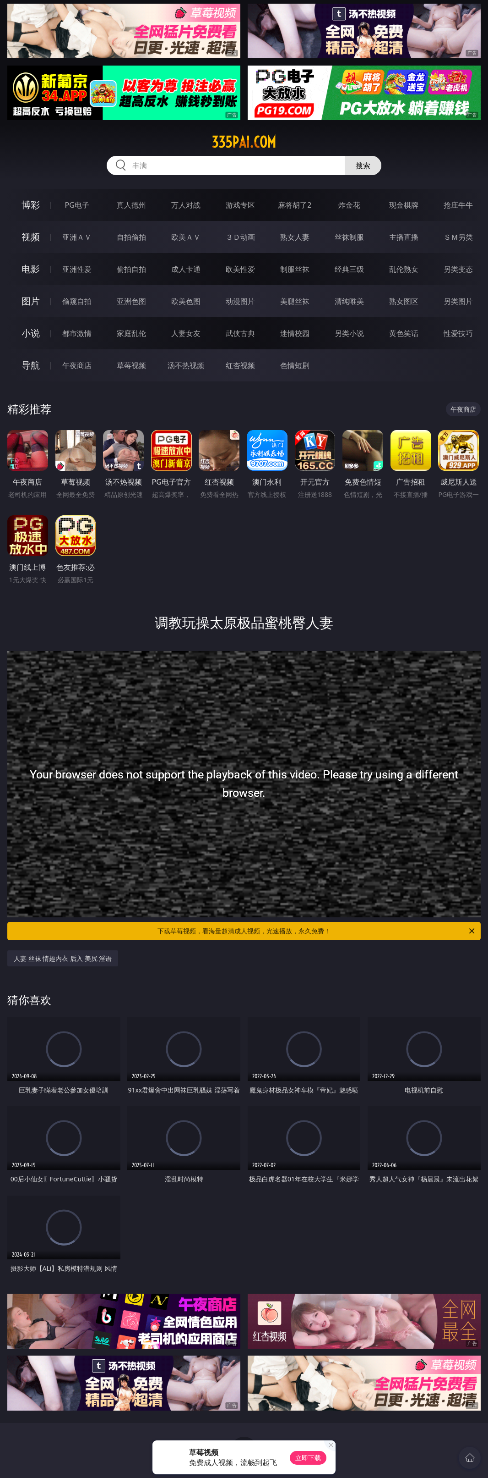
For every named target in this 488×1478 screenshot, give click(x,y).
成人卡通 (186, 269)
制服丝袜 (294, 269)
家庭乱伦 (131, 333)
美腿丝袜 (294, 301)
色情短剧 (294, 365)
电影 (31, 269)
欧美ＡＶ (186, 237)
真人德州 (131, 205)
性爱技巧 (458, 333)
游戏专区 (240, 205)
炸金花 (349, 205)
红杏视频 (240, 365)
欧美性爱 (240, 269)
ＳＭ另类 (458, 237)
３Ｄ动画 (240, 237)
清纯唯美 (349, 301)
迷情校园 (294, 333)
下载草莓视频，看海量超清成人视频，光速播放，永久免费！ (316, 931)
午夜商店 (77, 365)
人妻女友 (186, 333)
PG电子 (77, 205)
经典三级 (349, 269)
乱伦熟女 (403, 269)
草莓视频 (131, 365)
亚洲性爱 (77, 269)
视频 (31, 237)
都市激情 (77, 333)
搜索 (363, 165)
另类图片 (458, 301)
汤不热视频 (186, 365)
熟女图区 (403, 301)
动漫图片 (240, 301)
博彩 (31, 205)
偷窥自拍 (77, 301)
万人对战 (186, 205)
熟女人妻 (294, 237)
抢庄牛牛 (458, 205)
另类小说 (349, 333)
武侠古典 (240, 333)
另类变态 (458, 269)
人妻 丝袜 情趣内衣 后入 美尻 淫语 (63, 958)
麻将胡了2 (294, 205)
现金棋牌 (403, 205)
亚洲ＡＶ (77, 237)
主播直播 (403, 237)
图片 (31, 301)
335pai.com (243, 142)
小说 (31, 333)
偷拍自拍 (131, 269)
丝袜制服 (349, 237)
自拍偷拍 (131, 237)
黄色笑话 (403, 333)
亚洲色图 (131, 301)
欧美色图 (186, 301)
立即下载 (308, 1457)
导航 (31, 365)
